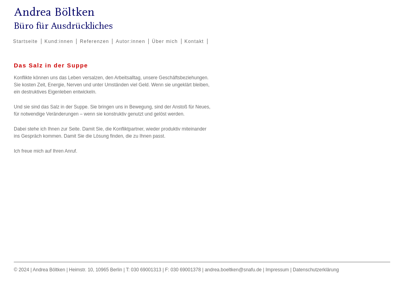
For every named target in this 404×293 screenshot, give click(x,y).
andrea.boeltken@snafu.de (233, 269)
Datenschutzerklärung (316, 269)
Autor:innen (130, 41)
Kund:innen (59, 41)
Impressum (277, 269)
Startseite (25, 41)
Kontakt (194, 41)
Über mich (165, 41)
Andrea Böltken (54, 12)
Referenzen (94, 41)
